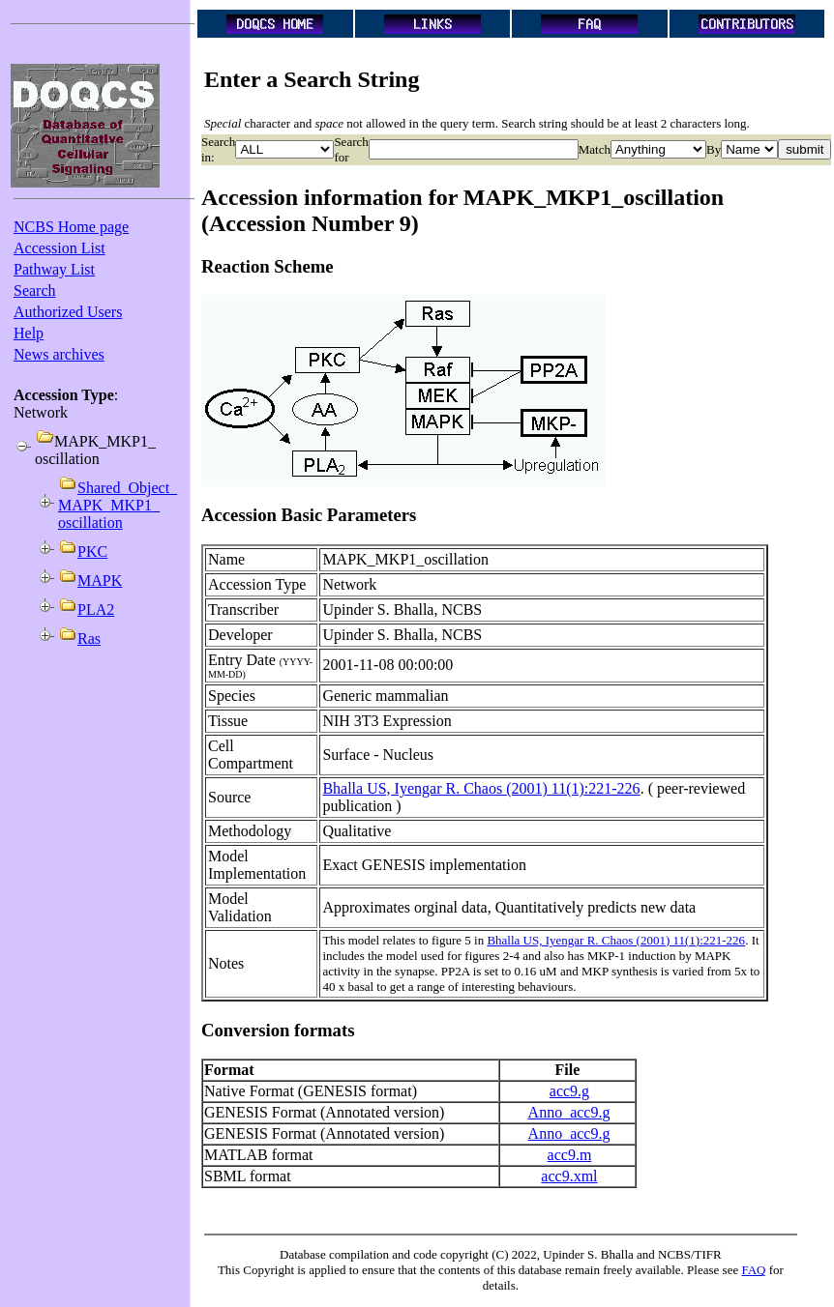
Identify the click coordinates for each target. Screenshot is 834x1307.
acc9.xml (569, 1176)
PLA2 (95, 609)
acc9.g (569, 1091)
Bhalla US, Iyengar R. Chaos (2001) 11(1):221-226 (481, 788)
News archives (59, 354)
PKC (92, 551)
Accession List (59, 248)
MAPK (99, 580)
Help (29, 333)
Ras (89, 638)
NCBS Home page (71, 226)
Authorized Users (68, 312)
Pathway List (54, 269)
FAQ (753, 1270)
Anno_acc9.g (569, 1112)
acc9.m (570, 1155)
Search (35, 290)
